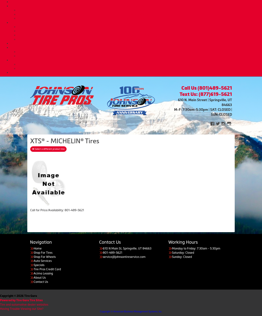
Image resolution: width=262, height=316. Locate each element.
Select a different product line (48, 149)
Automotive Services (138, 26)
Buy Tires (138, 10)
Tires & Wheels (134, 6)
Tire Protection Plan (138, 18)
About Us (135, 60)
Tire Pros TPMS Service (138, 31)
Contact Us (41, 281)
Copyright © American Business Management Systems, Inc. (131, 311)
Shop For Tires (43, 252)
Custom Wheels (138, 14)
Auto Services (135, 22)
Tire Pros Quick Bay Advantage (138, 35)
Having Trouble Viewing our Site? (21, 308)
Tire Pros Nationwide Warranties (138, 39)
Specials (39, 265)
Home (135, 1)
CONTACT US (134, 72)
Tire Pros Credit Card (138, 51)
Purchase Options (134, 47)
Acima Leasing (138, 56)
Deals (134, 43)
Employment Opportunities (138, 68)
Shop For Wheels (45, 256)
